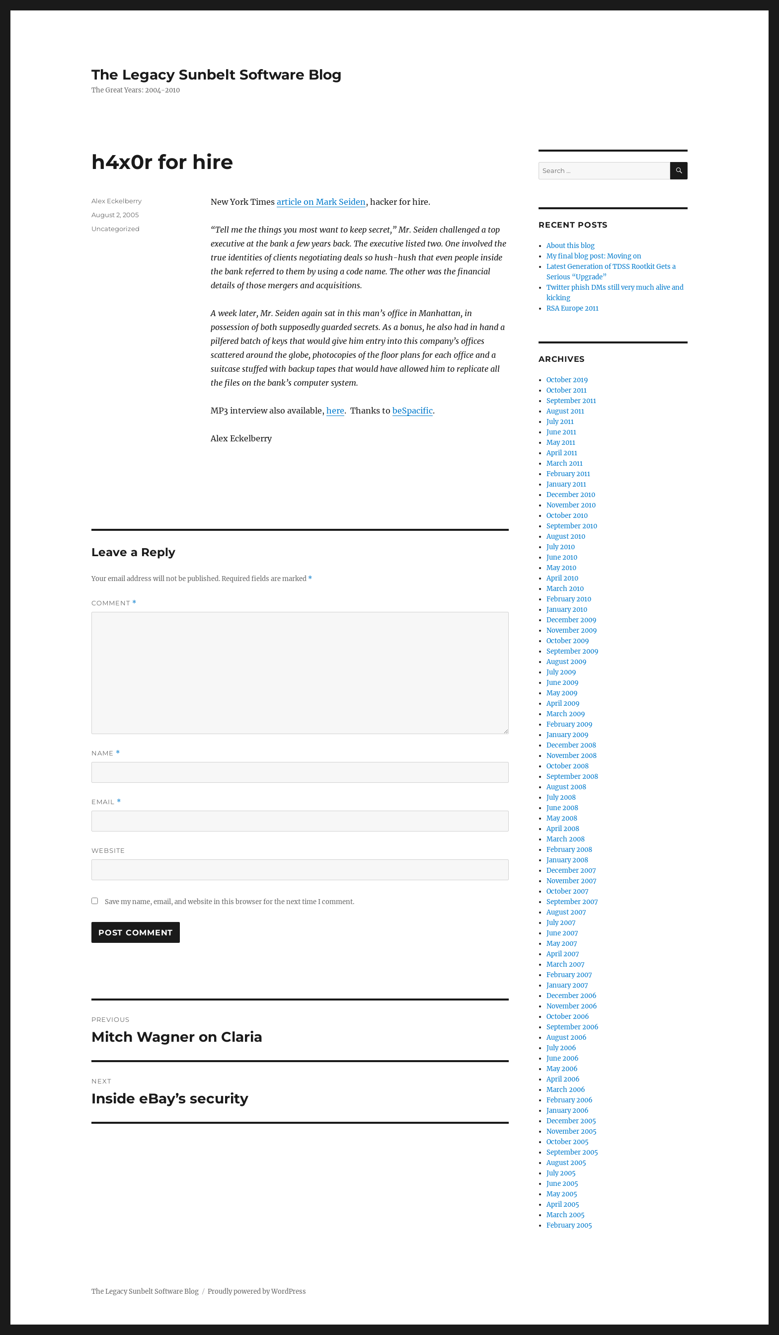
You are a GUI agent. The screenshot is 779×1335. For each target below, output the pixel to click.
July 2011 (560, 421)
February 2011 (568, 474)
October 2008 (567, 766)
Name (105, 753)
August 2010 (565, 536)
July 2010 (560, 547)
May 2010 (561, 568)
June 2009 (562, 682)
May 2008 (561, 818)
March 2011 (564, 463)
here (335, 411)
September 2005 (572, 1152)
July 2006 (561, 1048)
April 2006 (563, 1079)
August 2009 (566, 662)
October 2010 (567, 515)
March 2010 (565, 588)
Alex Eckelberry (116, 201)
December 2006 (571, 996)
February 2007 (569, 975)
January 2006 (567, 1110)
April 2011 (561, 453)
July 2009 (561, 672)
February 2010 (568, 599)
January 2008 (567, 860)
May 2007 (561, 943)
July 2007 (561, 922)
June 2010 (561, 557)
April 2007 (562, 954)
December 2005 (571, 1121)
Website (108, 850)
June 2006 (562, 1058)
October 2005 (567, 1142)
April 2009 (563, 703)
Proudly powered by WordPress (257, 1291)
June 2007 (562, 933)
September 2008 (572, 776)
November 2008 (571, 755)
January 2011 (566, 484)
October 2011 (566, 390)
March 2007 (565, 964)
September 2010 (571, 526)
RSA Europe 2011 (572, 308)
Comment (114, 603)
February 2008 (569, 849)
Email (106, 802)
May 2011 (560, 442)
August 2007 (566, 912)
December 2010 (570, 495)
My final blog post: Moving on (593, 256)
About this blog (570, 246)
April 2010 (562, 578)
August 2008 (566, 787)
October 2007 (567, 891)
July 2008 (561, 797)
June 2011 (561, 432)
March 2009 (565, 714)
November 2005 (571, 1131)
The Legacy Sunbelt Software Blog (216, 74)
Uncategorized (115, 229)
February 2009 (569, 724)
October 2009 (567, 641)
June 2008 (562, 808)
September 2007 (572, 902)
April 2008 (562, 829)
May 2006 (562, 1069)
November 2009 (571, 630)
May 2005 (561, 1194)
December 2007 (571, 870)
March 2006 (565, 1089)
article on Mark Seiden (321, 202)
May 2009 (562, 693)
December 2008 (571, 745)
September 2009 (572, 651)
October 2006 (567, 1016)
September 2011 (571, 401)
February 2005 (569, 1225)
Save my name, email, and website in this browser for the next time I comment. (229, 902)
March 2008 (565, 839)
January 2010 (566, 609)
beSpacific (412, 411)
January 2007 (567, 985)
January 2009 (567, 735)
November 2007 (571, 881)
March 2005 (565, 1215)
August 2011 (565, 411)
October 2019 (567, 380)
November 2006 (571, 1006)
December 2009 (571, 620)
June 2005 (562, 1183)
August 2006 (566, 1037)
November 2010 (571, 505)
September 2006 (572, 1027)
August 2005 (566, 1163)
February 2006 (569, 1100)
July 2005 (561, 1173)
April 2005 (562, 1204)
